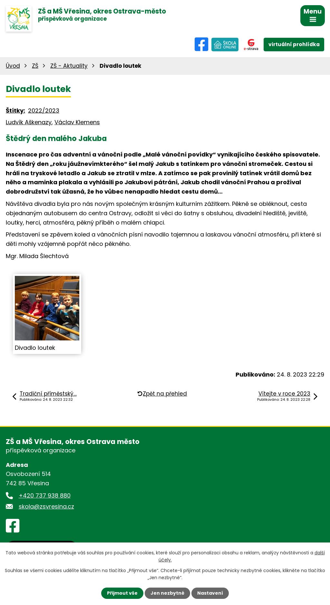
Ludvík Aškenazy (29, 122)
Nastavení (210, 593)
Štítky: (15, 110)
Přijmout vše (122, 593)
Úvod (13, 66)
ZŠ (35, 66)
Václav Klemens (77, 122)
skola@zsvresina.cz (46, 506)
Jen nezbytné (167, 593)
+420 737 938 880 (45, 495)
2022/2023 (43, 110)
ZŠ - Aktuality (69, 66)
